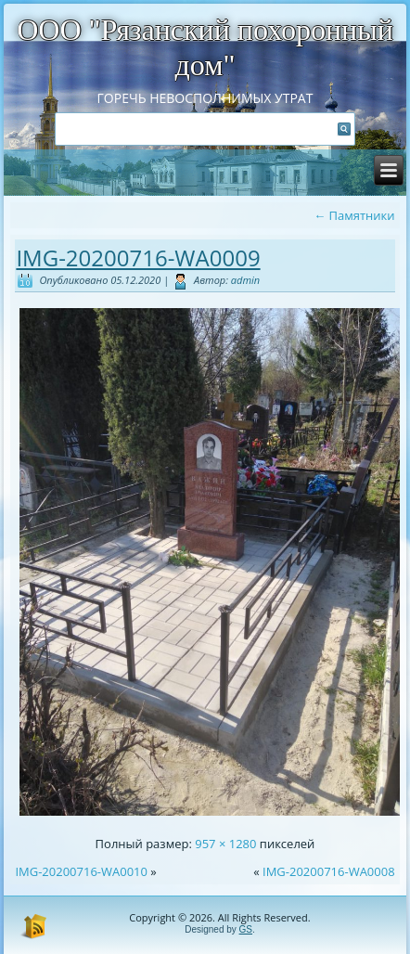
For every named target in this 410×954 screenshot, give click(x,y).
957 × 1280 (225, 843)
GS (245, 929)
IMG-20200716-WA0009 (138, 257)
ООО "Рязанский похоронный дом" (205, 47)
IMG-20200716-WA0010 (81, 871)
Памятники (354, 215)
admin (245, 280)
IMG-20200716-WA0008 (329, 871)
